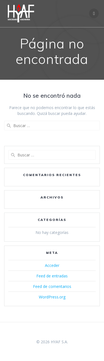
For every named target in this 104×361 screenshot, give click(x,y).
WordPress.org (52, 297)
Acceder (52, 265)
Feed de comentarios (52, 286)
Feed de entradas (52, 276)
